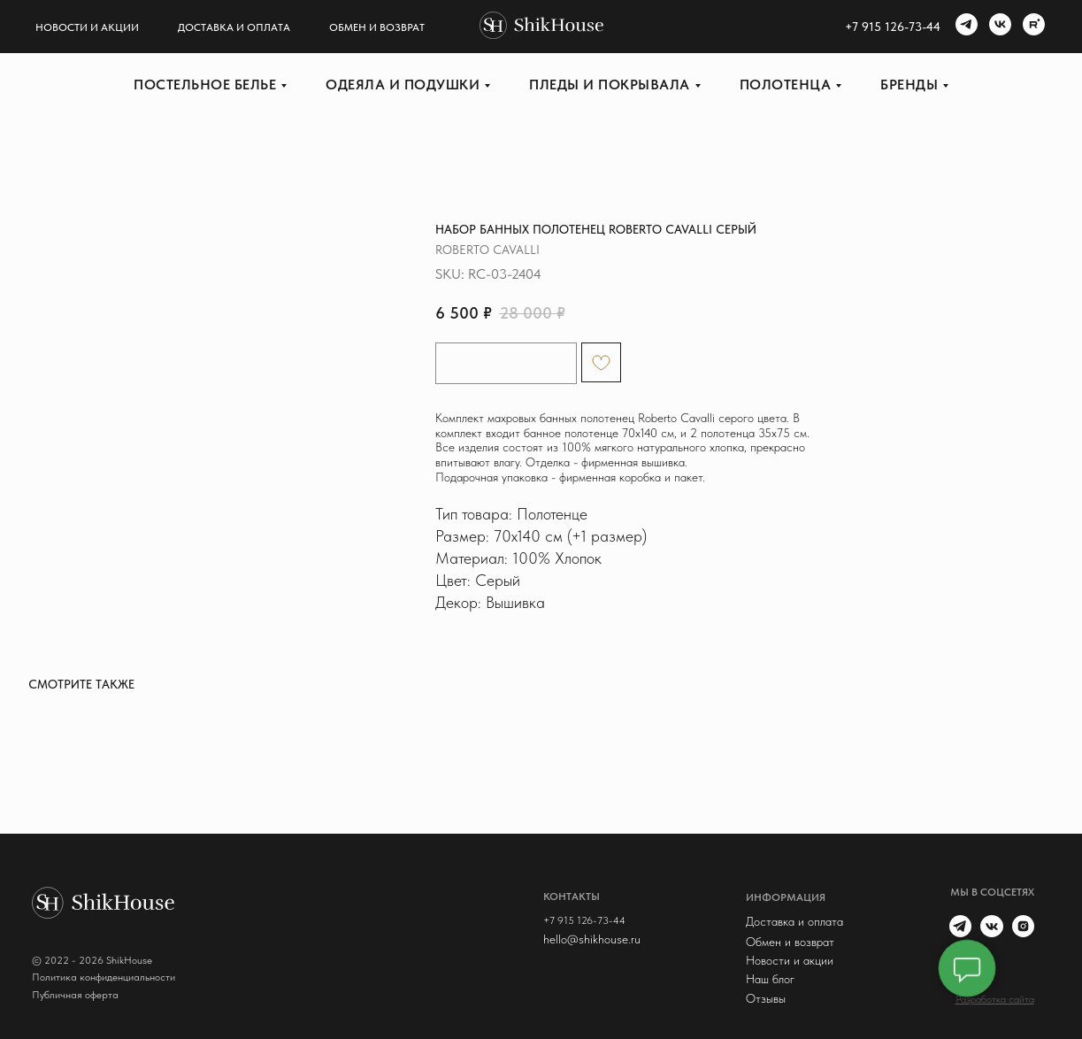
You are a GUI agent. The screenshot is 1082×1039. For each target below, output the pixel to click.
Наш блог (770, 979)
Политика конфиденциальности (103, 977)
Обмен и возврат (377, 27)
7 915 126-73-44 (896, 26)
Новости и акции (87, 27)
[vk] (998, 26)
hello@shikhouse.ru (592, 939)
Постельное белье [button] (205, 84)
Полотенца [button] (786, 84)
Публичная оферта (75, 995)
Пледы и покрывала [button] (609, 84)
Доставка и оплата (234, 27)
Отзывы (766, 998)
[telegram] (964, 26)
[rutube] (1031, 26)
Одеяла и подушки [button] (403, 84)
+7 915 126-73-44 (584, 920)
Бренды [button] (909, 84)
